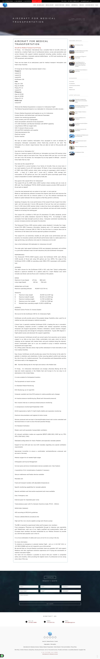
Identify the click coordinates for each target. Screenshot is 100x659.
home (34, 5)
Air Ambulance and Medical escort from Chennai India (81, 135)
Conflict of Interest (24, 650)
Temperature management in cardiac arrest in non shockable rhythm (81, 101)
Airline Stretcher (60, 5)
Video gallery (53, 644)
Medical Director (50, 641)
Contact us (50, 577)
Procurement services (53, 650)
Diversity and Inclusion (39, 650)
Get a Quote (50, 604)
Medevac (68, 5)
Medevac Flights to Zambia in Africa (80, 112)
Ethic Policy (17, 650)
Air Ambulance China (79, 45)
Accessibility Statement (73, 650)
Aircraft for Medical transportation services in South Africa (81, 51)
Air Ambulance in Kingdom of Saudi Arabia (80, 57)
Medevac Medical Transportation (46, 647)
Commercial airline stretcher (74, 85)
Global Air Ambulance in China (81, 146)
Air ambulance (41, 5)
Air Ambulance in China (79, 152)
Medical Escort (50, 5)
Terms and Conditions (65, 647)
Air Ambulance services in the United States (80, 130)
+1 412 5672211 (28, 1)
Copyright (81, 650)
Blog (97, 5)
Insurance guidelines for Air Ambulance (80, 118)
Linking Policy (31, 650)
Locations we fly (90, 5)
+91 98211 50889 (32, 622)
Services (81, 5)
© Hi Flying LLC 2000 (50, 652)
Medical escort (72, 89)
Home (73, 18)
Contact (56, 641)
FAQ (84, 650)
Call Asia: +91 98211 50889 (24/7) (62, 1)
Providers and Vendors (63, 650)
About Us (44, 641)
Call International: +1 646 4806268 (12, 1)
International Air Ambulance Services (31, 647)
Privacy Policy (74, 647)
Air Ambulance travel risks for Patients (80, 141)
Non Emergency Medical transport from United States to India (81, 106)
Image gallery (47, 644)
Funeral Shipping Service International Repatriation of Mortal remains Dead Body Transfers (80, 64)
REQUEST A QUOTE (38, 1)
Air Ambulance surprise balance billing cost (81, 124)
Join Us (46, 650)
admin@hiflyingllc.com (78, 1)
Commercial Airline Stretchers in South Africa (81, 70)
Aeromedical (74, 5)
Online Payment (57, 647)
